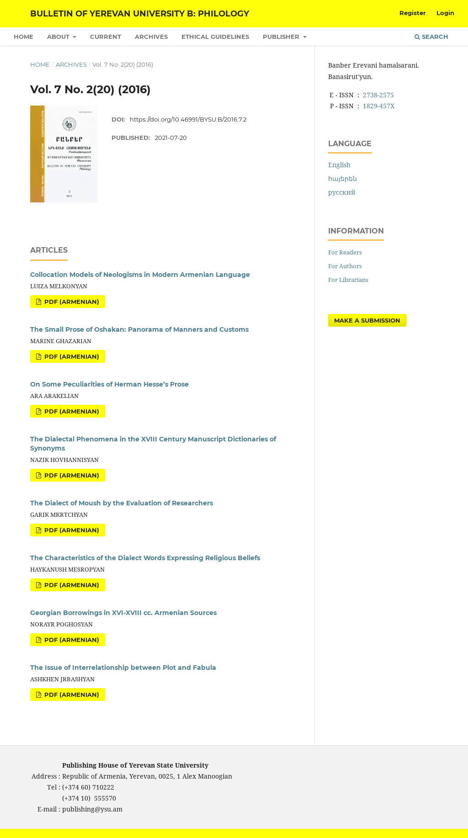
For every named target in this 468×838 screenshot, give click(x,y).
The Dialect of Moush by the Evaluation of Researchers (121, 503)
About (59, 36)
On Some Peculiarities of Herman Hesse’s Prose (109, 384)
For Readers (345, 252)
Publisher (282, 36)
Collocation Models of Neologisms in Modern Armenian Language (140, 274)
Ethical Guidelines (215, 36)
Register (412, 12)
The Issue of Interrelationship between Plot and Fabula (123, 667)
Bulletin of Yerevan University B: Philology (139, 14)
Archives (151, 36)
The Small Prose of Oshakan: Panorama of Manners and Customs (139, 329)
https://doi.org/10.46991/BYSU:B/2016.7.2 (188, 119)
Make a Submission (367, 320)
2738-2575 (378, 94)
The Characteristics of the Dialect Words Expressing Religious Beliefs (145, 558)
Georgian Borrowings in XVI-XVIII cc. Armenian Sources (123, 613)
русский (342, 192)
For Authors (345, 266)
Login (445, 12)
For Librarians (348, 280)
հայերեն (342, 178)
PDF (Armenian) (71, 301)
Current (105, 36)
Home (23, 36)
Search (431, 36)
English (339, 164)
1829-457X (378, 105)
